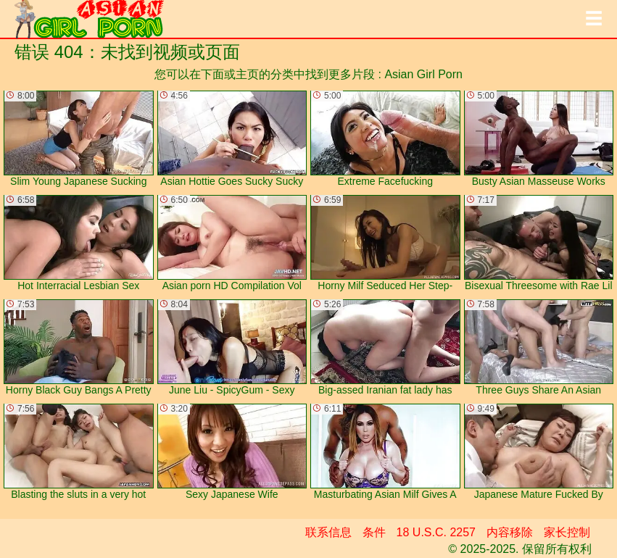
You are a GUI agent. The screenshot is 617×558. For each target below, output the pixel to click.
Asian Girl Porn (423, 74)
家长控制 (567, 532)
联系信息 (328, 532)
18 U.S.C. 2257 (436, 532)
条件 (374, 532)
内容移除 (509, 532)
